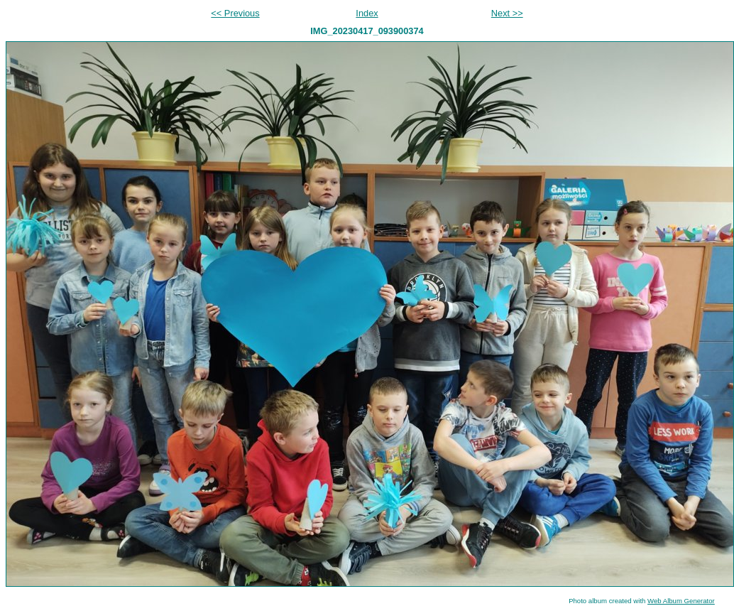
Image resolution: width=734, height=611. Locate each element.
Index (367, 13)
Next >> (507, 13)
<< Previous (235, 13)
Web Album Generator (681, 601)
